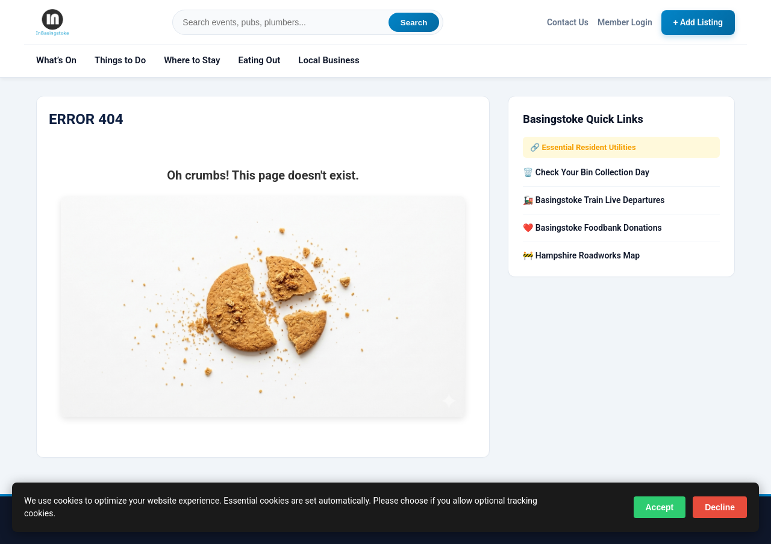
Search (414, 22)
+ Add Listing (698, 22)
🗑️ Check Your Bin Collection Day (586, 172)
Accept (660, 507)
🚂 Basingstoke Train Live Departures (593, 200)
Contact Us (567, 22)
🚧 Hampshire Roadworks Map (581, 255)
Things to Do (120, 60)
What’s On (56, 60)
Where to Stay (192, 60)
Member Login (625, 22)
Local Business (328, 60)
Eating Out (259, 60)
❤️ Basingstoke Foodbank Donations (592, 228)
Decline (720, 507)
